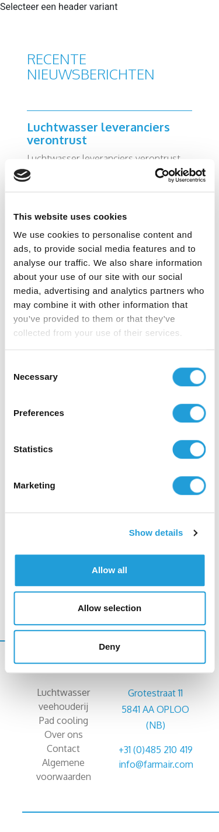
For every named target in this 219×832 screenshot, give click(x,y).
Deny (109, 646)
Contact (63, 748)
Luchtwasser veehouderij (63, 699)
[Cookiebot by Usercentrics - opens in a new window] (156, 175)
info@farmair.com (156, 764)
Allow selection (109, 608)
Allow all (109, 570)
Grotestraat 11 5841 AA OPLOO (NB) (155, 708)
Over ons (63, 734)
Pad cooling (63, 720)
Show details (156, 533)
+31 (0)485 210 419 (156, 749)
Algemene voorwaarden (63, 769)
